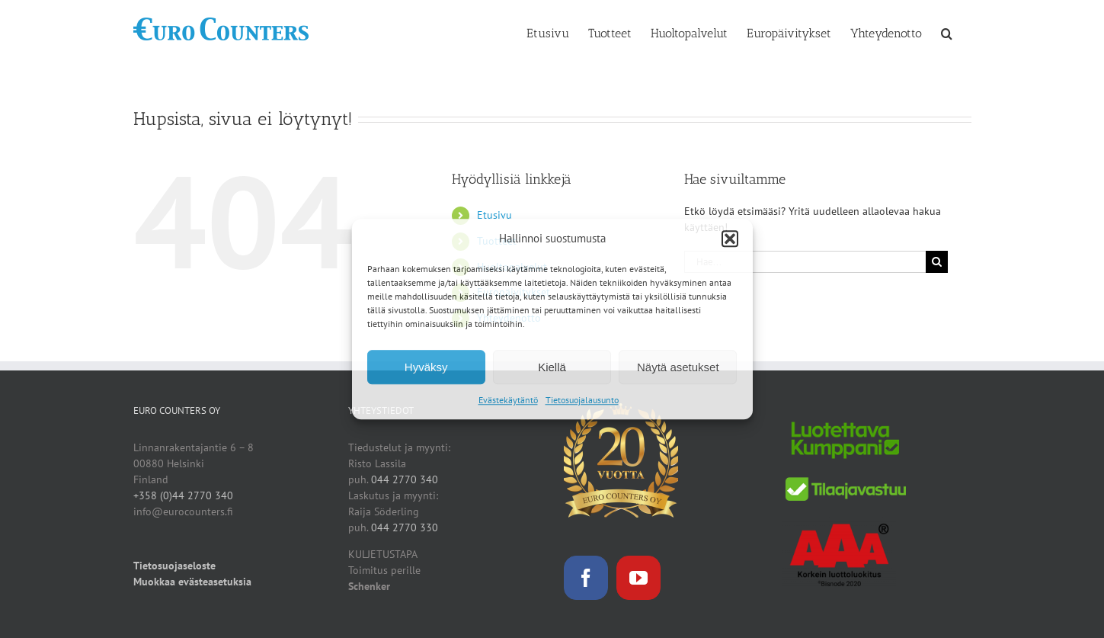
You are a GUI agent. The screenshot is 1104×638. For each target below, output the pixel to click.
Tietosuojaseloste (174, 565)
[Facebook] (586, 578)
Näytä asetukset (678, 367)
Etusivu (494, 215)
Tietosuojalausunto (582, 400)
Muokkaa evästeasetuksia (192, 581)
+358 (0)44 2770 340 (183, 495)
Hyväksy (426, 367)
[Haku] (937, 262)
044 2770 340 (404, 479)
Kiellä (552, 367)
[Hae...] (805, 262)
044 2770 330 (404, 527)
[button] (730, 238)
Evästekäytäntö (508, 400)
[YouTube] (638, 578)
